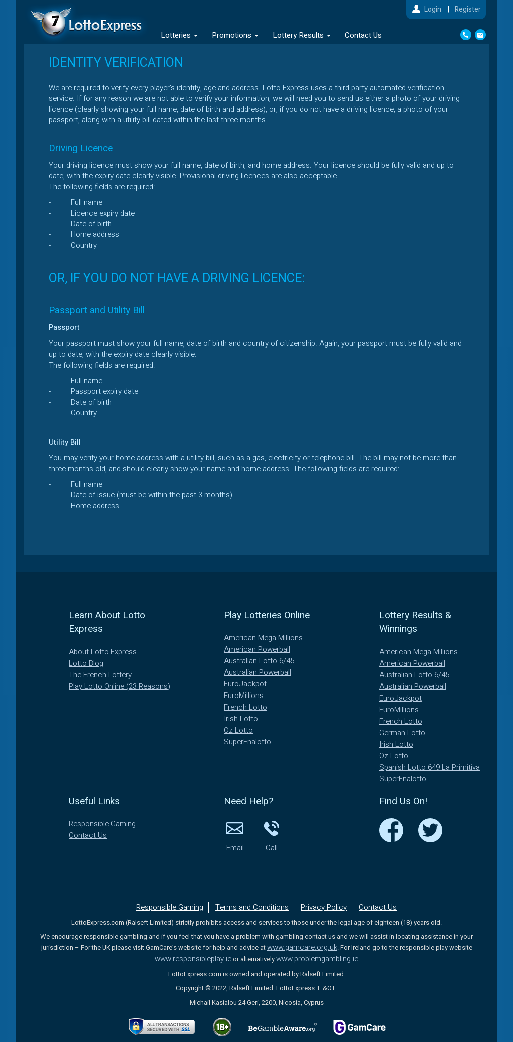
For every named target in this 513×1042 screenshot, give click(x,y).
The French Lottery (100, 674)
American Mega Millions (263, 637)
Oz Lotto (238, 730)
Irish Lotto (241, 718)
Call (272, 835)
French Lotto (245, 707)
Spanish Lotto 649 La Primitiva (429, 767)
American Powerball (257, 649)
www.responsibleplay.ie (193, 958)
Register (468, 9)
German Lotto (402, 732)
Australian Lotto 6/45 (259, 660)
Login (432, 9)
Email (235, 835)
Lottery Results (302, 35)
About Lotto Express (103, 651)
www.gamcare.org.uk (302, 947)
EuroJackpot (245, 683)
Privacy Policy (324, 907)
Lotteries (179, 35)
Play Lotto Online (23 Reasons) (119, 686)
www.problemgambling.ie (317, 958)
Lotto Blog (86, 663)
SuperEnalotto (247, 741)
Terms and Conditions (252, 907)
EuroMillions (244, 695)
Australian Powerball (257, 672)
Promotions (235, 35)
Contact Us (363, 35)
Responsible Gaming (102, 823)
